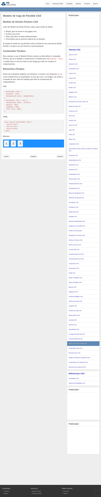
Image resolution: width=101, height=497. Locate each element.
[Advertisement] (83, 31)
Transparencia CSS (74, 188)
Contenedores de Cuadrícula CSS (78, 362)
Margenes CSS (73, 92)
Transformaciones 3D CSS (76, 259)
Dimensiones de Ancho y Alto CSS (78, 101)
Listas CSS (72, 134)
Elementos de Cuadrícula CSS (77, 367)
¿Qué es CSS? (73, 54)
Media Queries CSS (74, 315)
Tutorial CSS (74, 50)
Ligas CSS (72, 130)
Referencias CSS (76, 373)
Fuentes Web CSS (74, 249)
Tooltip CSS (72, 273)
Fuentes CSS (72, 120)
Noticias (78, 3)
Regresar (33, 156)
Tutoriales (69, 3)
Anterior (6, 156)
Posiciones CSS (73, 155)
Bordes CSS (72, 87)
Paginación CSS (73, 292)
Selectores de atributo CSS (76, 197)
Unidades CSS (73, 216)
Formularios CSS (73, 202)
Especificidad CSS (74, 329)
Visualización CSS (74, 144)
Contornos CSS (73, 111)
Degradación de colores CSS (77, 235)
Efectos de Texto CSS (75, 245)
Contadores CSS (73, 207)
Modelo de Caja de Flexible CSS (33, 9)
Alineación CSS (73, 169)
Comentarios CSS (74, 68)
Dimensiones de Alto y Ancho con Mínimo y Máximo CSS (83, 149)
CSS (19, 9)
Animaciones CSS (74, 268)
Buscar (95, 3)
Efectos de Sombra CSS (75, 240)
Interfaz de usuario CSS (75, 301)
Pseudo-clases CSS (74, 179)
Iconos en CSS (73, 125)
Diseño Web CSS (74, 212)
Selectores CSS (73, 64)
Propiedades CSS (74, 378)
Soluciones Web (58, 3)
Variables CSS (73, 306)
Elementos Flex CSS (74, 353)
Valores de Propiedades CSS (77, 383)
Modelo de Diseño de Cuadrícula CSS (79, 357)
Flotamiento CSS (73, 165)
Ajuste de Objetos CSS (75, 282)
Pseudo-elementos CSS (75, 183)
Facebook (66, 491)
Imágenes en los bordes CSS (77, 226)
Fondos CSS (72, 83)
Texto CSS (72, 115)
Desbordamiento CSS (75, 160)
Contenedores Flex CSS (75, 348)
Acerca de (34, 488)
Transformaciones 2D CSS (76, 254)
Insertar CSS (72, 73)
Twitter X (65, 493)
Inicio (47, 3)
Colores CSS (72, 78)
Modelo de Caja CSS (74, 106)
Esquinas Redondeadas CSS (77, 221)
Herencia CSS (73, 324)
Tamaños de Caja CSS (75, 310)
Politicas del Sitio (37, 493)
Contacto (87, 3)
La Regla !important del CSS (77, 334)
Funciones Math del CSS (76, 339)
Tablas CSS (72, 139)
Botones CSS (72, 287)
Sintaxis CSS (72, 59)
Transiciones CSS (74, 263)
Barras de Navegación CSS (76, 193)
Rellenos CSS (73, 97)
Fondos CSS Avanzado (75, 230)
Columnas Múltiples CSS (76, 296)
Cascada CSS (73, 320)
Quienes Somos (36, 491)
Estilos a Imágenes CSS (75, 277)
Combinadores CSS (74, 174)
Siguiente (60, 156)
